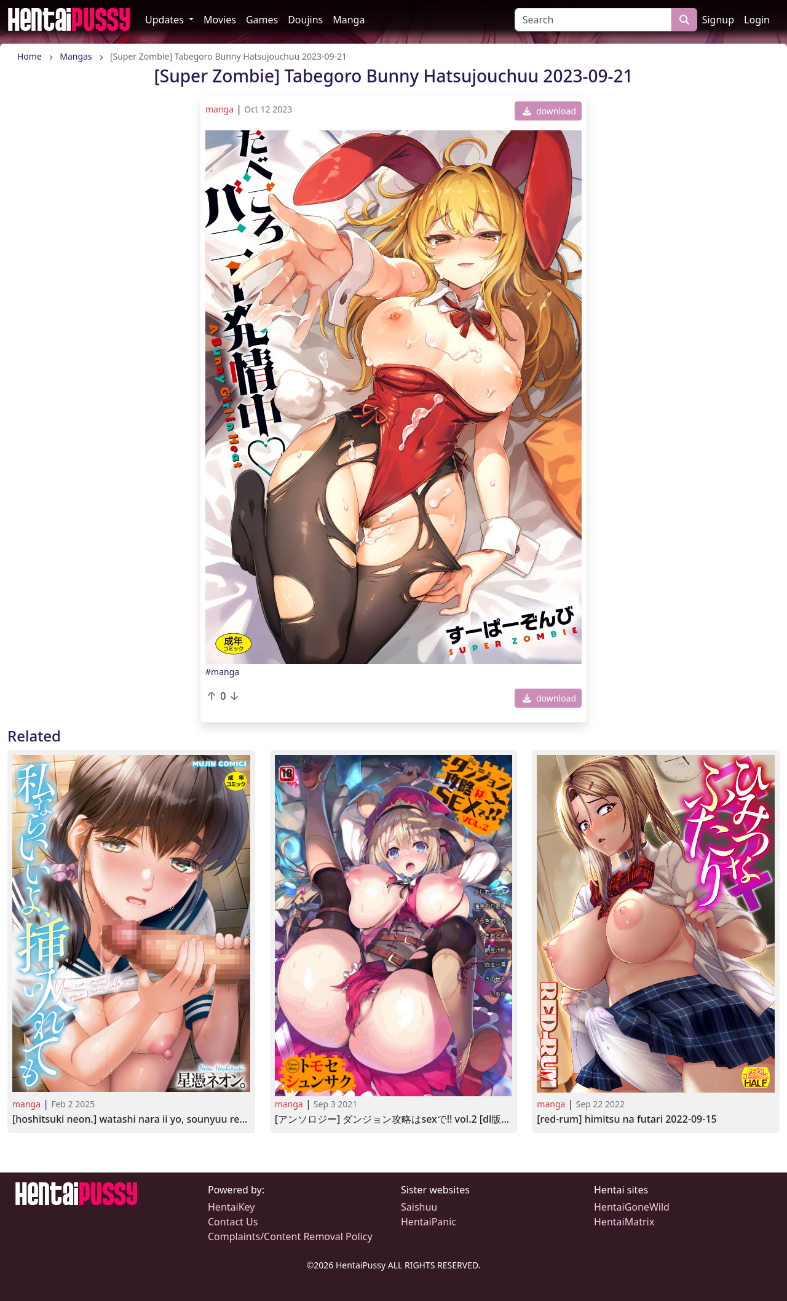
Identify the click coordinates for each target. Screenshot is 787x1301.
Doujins (305, 19)
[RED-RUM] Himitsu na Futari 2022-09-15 (626, 1119)
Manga (349, 19)
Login (757, 19)
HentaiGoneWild (632, 1207)
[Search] (593, 19)
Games (262, 19)
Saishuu (419, 1207)
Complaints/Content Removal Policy (290, 1236)
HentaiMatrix (624, 1221)
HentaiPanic (428, 1221)
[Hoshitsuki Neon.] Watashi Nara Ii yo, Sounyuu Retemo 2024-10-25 (131, 1119)
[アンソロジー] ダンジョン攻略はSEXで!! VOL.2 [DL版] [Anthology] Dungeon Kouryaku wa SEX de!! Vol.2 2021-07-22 (394, 1119)
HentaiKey (231, 1207)
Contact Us (233, 1221)
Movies (220, 19)
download (549, 111)
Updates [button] (165, 19)
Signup (718, 19)
